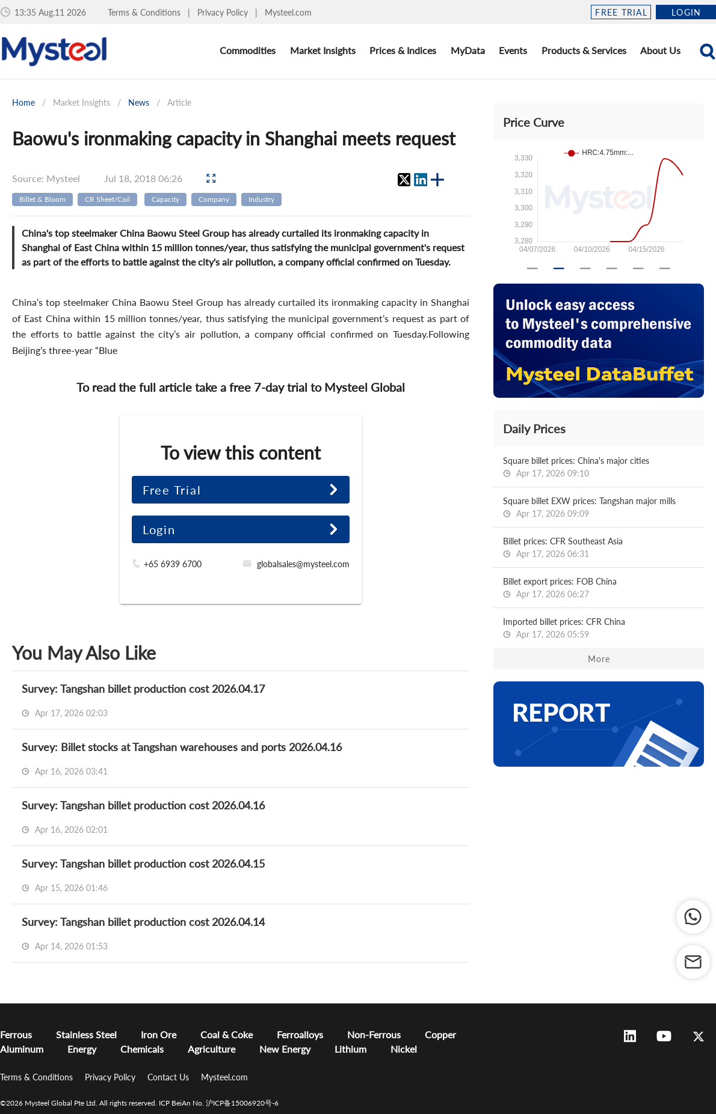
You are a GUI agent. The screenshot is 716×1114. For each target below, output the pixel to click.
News (138, 102)
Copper (440, 1034)
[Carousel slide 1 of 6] (532, 268)
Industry (261, 199)
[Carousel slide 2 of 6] (559, 268)
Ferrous (16, 1034)
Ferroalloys (300, 1034)
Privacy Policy (223, 12)
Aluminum (21, 1049)
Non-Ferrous (374, 1034)
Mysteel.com (288, 12)
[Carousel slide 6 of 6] (664, 268)
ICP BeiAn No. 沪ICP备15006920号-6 (219, 1102)
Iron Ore (158, 1034)
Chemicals (142, 1049)
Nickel (403, 1049)
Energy (81, 1049)
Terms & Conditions (145, 12)
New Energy (284, 1049)
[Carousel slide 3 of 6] (585, 268)
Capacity (165, 199)
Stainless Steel (86, 1034)
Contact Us (169, 1077)
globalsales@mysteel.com (303, 564)
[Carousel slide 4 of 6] (611, 268)
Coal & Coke (226, 1034)
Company (214, 199)
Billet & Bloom (42, 199)
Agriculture (211, 1049)
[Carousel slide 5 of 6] (638, 268)
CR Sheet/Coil (107, 199)
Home (23, 102)
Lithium (350, 1049)
